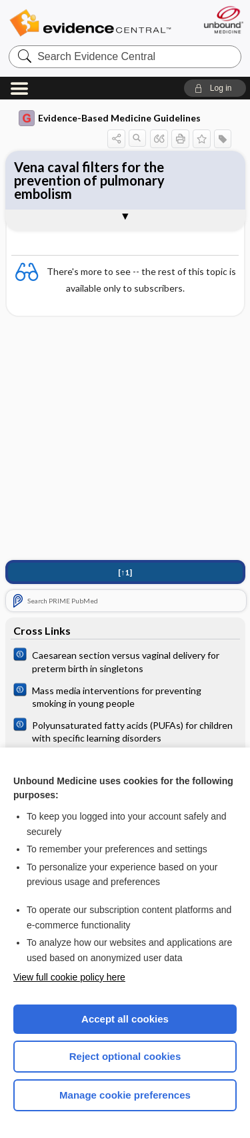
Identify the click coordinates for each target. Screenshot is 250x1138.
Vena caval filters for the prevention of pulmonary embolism (89, 180)
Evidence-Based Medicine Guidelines (110, 118)
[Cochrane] (125, 660)
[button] (215, 88)
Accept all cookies (125, 1019)
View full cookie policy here (69, 977)
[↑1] (125, 572)
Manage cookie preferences (125, 1095)
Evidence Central (90, 23)
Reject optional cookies (125, 1056)
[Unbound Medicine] (223, 20)
